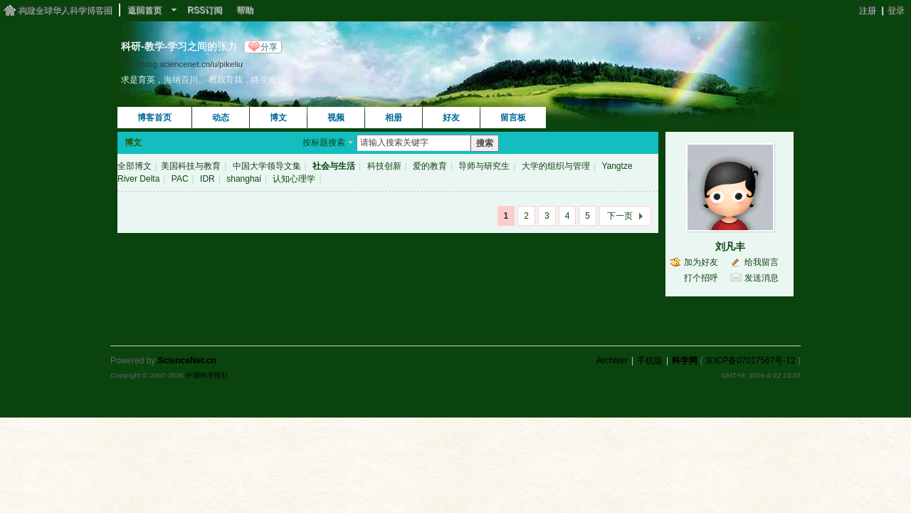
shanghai (243, 179)
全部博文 (134, 166)
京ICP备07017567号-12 (750, 361)
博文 (278, 118)
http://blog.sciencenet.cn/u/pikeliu (182, 63)
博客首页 (154, 118)
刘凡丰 (730, 246)
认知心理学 (294, 179)
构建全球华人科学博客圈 (65, 10)
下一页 (620, 216)
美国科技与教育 (191, 166)
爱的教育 (430, 166)
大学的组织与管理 (556, 166)
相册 (393, 118)
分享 (269, 47)
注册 (866, 10)
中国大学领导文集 (267, 166)
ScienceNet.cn (187, 361)
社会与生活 (333, 166)
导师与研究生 (484, 166)
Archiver (612, 361)
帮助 (244, 10)
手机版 (650, 361)
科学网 (684, 361)
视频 (335, 118)
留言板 (513, 118)
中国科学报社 (207, 375)
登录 (895, 10)
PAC (180, 179)
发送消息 (761, 278)
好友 (451, 118)
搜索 (484, 143)
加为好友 (701, 262)
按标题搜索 (323, 142)
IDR (207, 179)
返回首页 (144, 10)
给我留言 (761, 262)
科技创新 (384, 166)
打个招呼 (701, 278)
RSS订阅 (204, 10)
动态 (220, 118)
